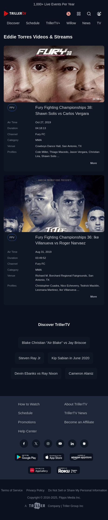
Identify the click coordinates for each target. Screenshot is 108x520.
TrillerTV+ (53, 23)
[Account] (99, 14)
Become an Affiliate (79, 422)
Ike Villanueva (67, 289)
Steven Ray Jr (29, 358)
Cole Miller (41, 151)
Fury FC (40, 134)
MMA (38, 139)
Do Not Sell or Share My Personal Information (77, 490)
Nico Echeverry (70, 285)
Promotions (27, 422)
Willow (71, 23)
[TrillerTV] (15, 13)
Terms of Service (12, 490)
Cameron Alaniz (81, 373)
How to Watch (29, 404)
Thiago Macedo (58, 151)
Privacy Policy (35, 490)
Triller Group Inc (73, 506)
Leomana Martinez (46, 289)
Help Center (27, 431)
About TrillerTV (75, 404)
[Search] (89, 14)
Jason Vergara (78, 151)
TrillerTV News (75, 413)
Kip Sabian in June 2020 (70, 358)
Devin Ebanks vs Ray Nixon (36, 373)
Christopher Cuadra (47, 285)
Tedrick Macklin (89, 285)
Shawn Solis (48, 155)
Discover (13, 23)
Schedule (32, 23)
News (86, 23)
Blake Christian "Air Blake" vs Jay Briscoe (54, 343)
